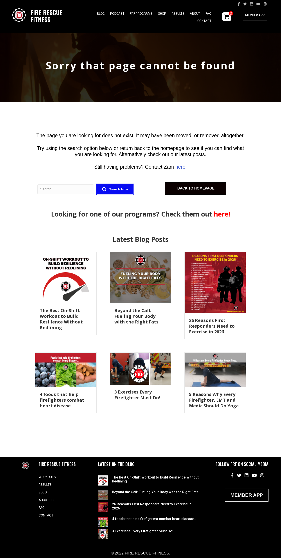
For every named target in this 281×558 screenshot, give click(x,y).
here (180, 167)
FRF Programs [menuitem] (141, 13)
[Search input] (65, 189)
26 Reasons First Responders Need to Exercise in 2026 (212, 326)
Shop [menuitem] (162, 13)
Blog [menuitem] (101, 13)
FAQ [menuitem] (208, 13)
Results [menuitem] (178, 13)
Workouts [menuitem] (47, 477)
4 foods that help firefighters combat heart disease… (62, 400)
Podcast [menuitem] (117, 13)
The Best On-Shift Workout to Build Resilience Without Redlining (61, 318)
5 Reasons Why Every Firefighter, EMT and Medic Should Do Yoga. (214, 400)
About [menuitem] (195, 13)
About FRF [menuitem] (47, 500)
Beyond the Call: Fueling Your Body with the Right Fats (136, 316)
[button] (115, 189)
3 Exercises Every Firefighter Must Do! (137, 395)
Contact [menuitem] (204, 21)
